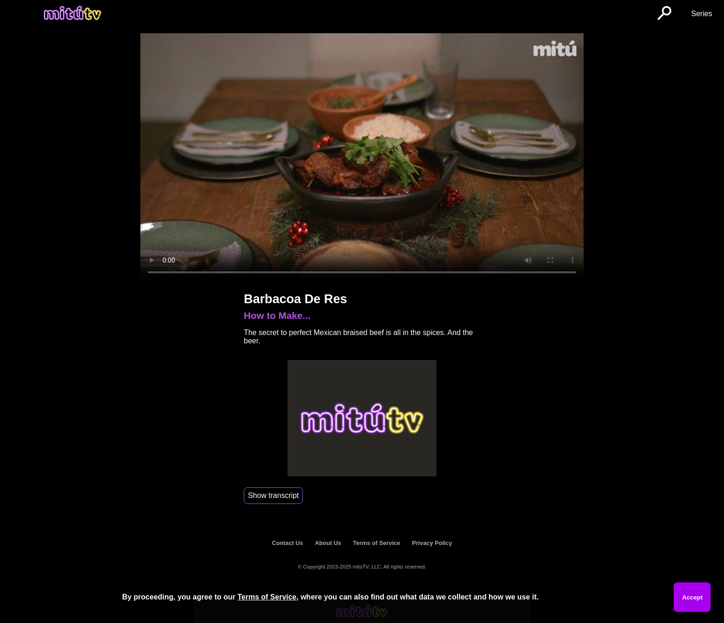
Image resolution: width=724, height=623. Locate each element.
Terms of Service (376, 542)
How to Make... (277, 315)
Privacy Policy (432, 542)
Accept (692, 597)
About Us (328, 542)
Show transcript (273, 495)
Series (701, 14)
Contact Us (287, 542)
